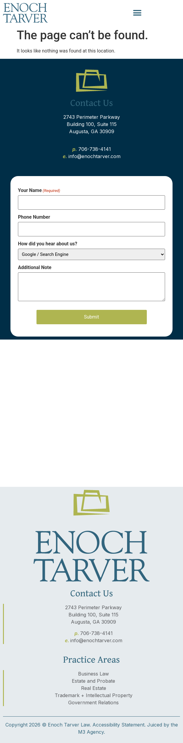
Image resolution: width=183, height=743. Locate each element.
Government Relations (93, 703)
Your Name (39, 190)
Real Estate (93, 688)
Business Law (93, 674)
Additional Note (34, 267)
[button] (137, 13)
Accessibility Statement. (119, 725)
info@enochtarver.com (96, 640)
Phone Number (34, 217)
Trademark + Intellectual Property (93, 695)
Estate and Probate (93, 681)
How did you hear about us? (47, 243)
